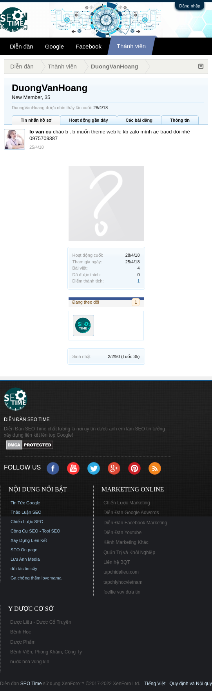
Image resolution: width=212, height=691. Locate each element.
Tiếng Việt (154, 683)
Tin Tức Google (25, 502)
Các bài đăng (139, 120)
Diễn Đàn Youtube (122, 532)
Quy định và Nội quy (190, 683)
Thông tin (180, 120)
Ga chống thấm (25, 578)
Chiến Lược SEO (27, 521)
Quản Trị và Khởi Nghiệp (129, 552)
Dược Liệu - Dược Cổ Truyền (40, 622)
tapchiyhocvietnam (122, 582)
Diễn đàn (21, 46)
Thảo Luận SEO (26, 512)
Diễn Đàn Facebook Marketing (135, 522)
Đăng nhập (189, 6)
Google (54, 46)
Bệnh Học (20, 632)
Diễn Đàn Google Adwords (131, 512)
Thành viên (131, 46)
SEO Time (31, 683)
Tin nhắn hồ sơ (36, 120)
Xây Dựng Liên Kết (29, 540)
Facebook (88, 46)
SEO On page (24, 549)
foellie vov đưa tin (121, 592)
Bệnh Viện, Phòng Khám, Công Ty (46, 652)
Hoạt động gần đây (88, 120)
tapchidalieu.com (121, 572)
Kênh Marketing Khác (126, 542)
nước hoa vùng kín (29, 661)
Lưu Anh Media (25, 559)
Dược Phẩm (23, 642)
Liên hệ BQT (116, 562)
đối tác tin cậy (24, 568)
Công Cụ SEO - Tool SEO (35, 531)
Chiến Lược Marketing (126, 503)
